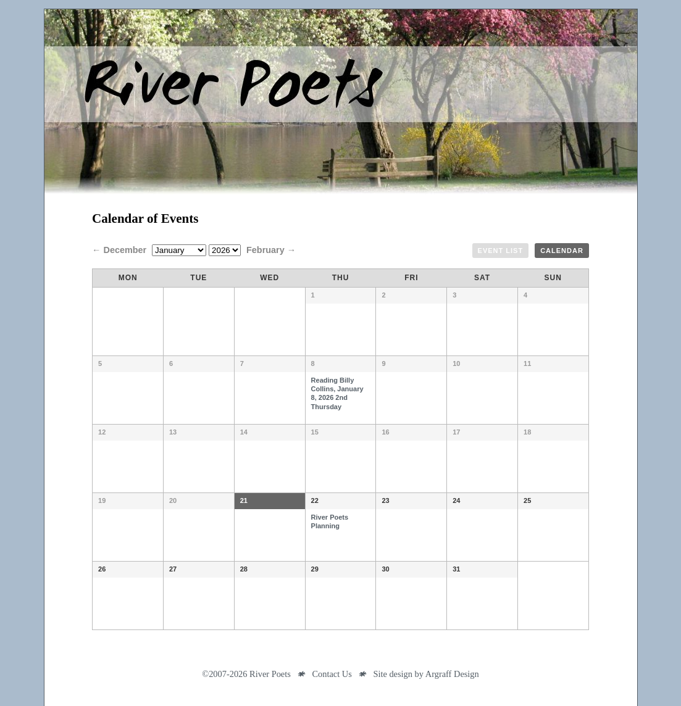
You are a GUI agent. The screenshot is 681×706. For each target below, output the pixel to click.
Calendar (561, 250)
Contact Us (331, 674)
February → (271, 250)
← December (120, 250)
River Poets (340, 101)
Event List (501, 250)
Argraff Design (452, 674)
